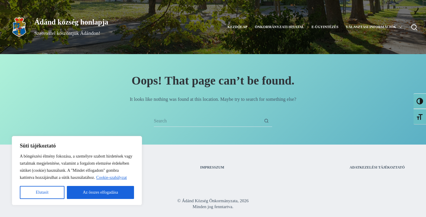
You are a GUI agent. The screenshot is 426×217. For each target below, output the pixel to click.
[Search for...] (207, 121)
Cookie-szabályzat (111, 177)
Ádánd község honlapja (71, 22)
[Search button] (266, 121)
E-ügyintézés (325, 27)
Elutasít (42, 192)
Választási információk (375, 27)
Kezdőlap (237, 27)
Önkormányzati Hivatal (279, 27)
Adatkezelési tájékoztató (377, 167)
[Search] (414, 27)
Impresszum (212, 167)
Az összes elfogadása (100, 192)
